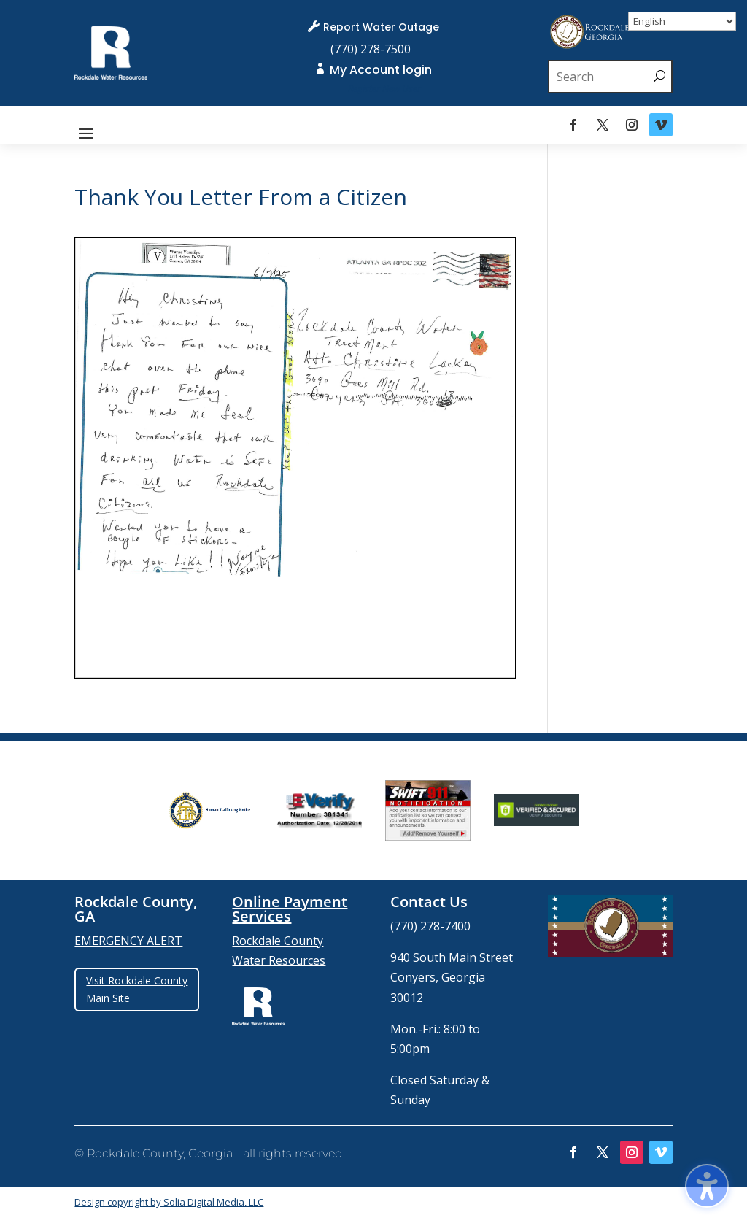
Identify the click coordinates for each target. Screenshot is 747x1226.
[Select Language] (682, 21)
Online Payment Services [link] (289, 909)
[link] (110, 75)
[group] (210, 810)
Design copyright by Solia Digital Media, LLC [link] (168, 1201)
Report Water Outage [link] (381, 27)
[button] (86, 132)
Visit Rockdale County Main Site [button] (136, 989)
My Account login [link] (381, 69)
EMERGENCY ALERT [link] (128, 941)
